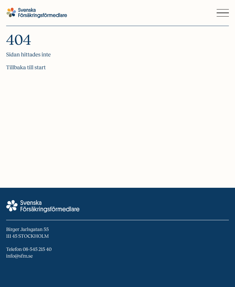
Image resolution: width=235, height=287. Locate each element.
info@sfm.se (19, 256)
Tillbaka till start (26, 67)
